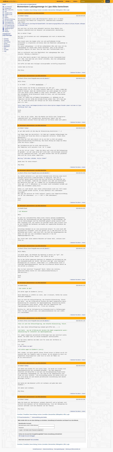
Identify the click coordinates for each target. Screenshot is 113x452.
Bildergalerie (7, 46)
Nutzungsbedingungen (59, 449)
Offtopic (5, 30)
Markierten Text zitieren (76, 72)
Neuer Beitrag (7, 41)
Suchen (5, 43)
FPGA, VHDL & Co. (8, 9)
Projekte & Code (7, 14)
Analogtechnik (7, 8)
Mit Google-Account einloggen (27, 436)
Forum (4, 4)
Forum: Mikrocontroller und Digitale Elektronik (26, 4)
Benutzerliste (7, 45)
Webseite (6, 31)
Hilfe (5, 48)
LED (37, 19)
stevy (26, 15)
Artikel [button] (68, 1)
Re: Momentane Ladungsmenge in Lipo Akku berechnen (32, 75)
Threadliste (6, 40)
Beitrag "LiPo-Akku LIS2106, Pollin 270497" (32, 158)
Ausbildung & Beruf (8, 28)
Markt (5, 16)
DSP (5, 11)
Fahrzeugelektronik (8, 22)
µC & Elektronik (7, 6)
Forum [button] (75, 1)
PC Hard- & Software (8, 26)
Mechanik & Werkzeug (9, 19)
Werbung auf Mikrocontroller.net (73, 449)
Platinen (5, 17)
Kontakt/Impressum (37, 449)
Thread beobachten (23, 417)
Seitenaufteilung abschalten (38, 417)
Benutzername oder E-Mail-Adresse (28, 425)
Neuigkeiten (60, 1)
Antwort (83, 72)
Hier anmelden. (35, 439)
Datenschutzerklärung (48, 449)
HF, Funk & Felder (8, 20)
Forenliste (6, 38)
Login (107, 1)
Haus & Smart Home (8, 23)
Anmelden (6, 49)
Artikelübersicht (6, 33)
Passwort (21, 427)
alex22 (46, 78)
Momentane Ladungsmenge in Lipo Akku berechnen (31, 13)
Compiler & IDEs (7, 13)
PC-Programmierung (8, 25)
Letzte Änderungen (7, 35)
